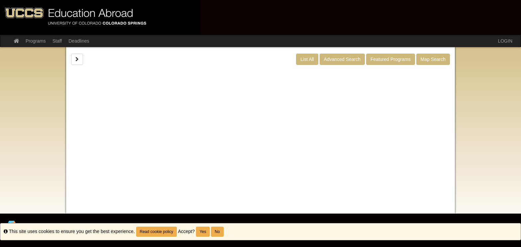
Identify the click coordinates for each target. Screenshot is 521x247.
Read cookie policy (156, 231)
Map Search (433, 59)
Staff (57, 41)
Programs (36, 41)
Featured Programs (390, 59)
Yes (203, 231)
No (217, 231)
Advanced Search (342, 59)
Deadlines (78, 41)
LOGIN (505, 41)
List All (307, 59)
